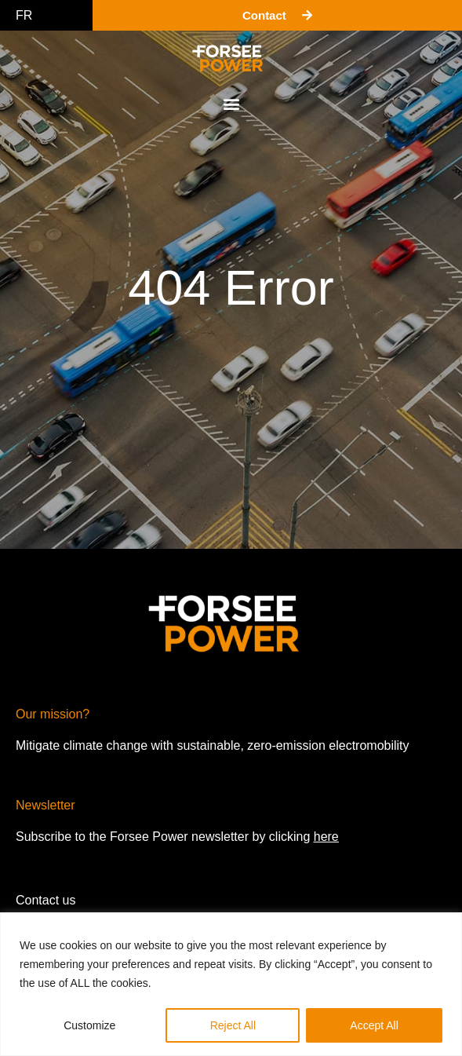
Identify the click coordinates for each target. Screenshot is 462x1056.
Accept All (374, 1025)
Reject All (233, 1025)
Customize (89, 1025)
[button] (231, 103)
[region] (231, 984)
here (326, 836)
